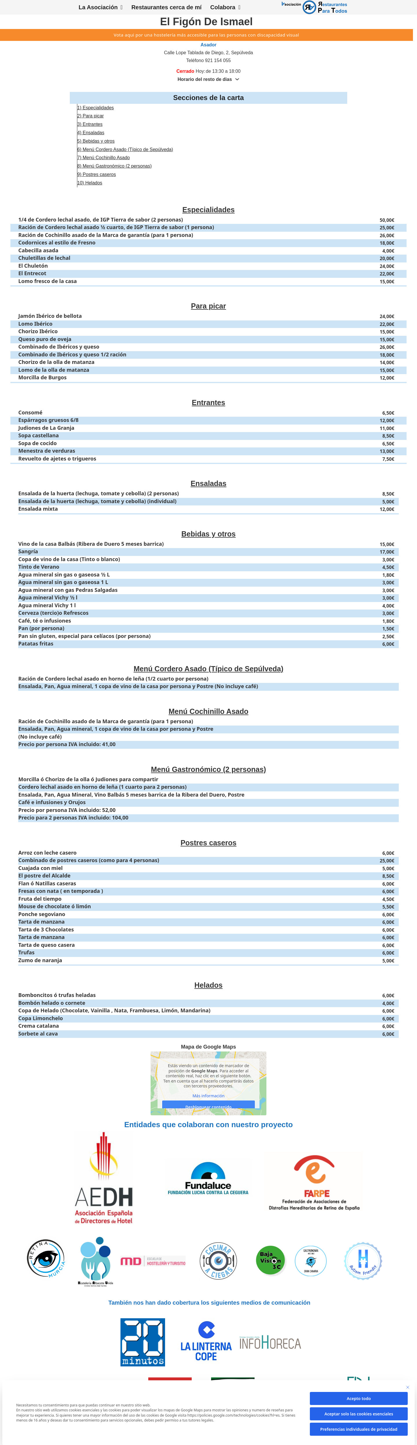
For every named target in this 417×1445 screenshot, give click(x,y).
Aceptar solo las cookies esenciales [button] (358, 1414)
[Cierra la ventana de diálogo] (407, 1387)
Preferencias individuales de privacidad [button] (358, 1429)
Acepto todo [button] (359, 1398)
